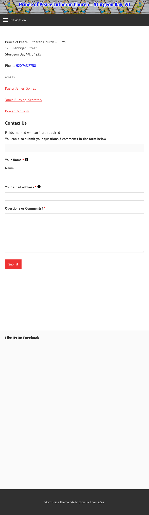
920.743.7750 (26, 65)
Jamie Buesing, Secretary (23, 100)
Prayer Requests (17, 111)
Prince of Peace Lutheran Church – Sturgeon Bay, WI (74, 4)
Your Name (16, 160)
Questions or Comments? (25, 208)
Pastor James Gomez (20, 88)
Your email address (23, 187)
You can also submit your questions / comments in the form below (55, 139)
